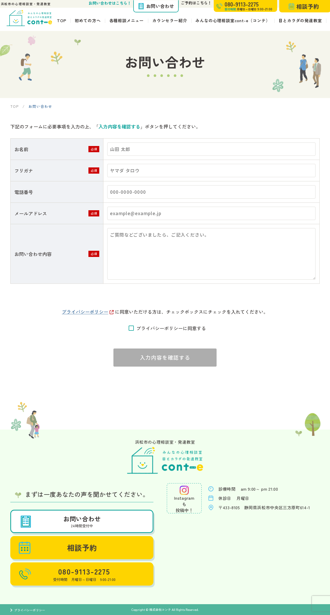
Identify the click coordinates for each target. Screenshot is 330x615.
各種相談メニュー (126, 20)
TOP (61, 20)
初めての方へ (88, 20)
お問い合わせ (156, 6)
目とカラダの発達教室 (300, 20)
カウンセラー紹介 (169, 20)
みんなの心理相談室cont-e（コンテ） (232, 20)
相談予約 (58, 547)
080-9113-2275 (66, 573)
